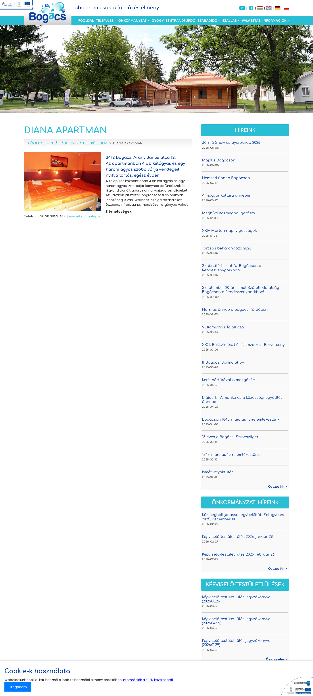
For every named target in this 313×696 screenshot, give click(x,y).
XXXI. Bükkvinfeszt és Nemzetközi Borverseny (243, 345)
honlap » (92, 216)
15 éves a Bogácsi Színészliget (230, 437)
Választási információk (264, 21)
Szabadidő (207, 21)
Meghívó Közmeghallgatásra (228, 213)
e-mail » (76, 216)
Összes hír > (277, 487)
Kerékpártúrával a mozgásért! (229, 380)
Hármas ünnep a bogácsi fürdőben (235, 310)
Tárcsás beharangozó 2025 (227, 248)
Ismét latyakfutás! (218, 472)
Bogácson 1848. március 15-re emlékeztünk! (241, 420)
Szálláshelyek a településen (79, 143)
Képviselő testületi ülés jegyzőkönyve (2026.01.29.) (236, 643)
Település (104, 21)
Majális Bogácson (218, 160)
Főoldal (86, 21)
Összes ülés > (276, 659)
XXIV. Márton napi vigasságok (229, 231)
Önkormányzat (132, 21)
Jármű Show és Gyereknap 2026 (231, 143)
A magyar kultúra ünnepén (227, 195)
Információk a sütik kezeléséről (148, 679)
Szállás (229, 21)
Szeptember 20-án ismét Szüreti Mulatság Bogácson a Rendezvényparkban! (240, 290)
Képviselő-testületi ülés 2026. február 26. (238, 554)
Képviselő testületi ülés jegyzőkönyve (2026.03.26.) (236, 599)
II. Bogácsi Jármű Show (223, 362)
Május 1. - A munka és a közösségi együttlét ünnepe (242, 400)
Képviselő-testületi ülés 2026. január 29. (237, 537)
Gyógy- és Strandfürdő (173, 21)
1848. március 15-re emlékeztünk (231, 455)
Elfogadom (18, 686)
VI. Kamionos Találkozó (223, 327)
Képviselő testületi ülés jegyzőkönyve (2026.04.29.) (236, 621)
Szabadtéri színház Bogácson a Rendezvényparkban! (231, 268)
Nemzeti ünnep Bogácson (226, 178)
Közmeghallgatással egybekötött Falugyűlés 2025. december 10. (243, 517)
